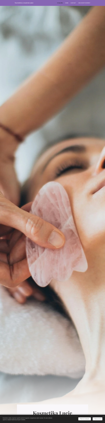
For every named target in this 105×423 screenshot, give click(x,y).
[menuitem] (60, 3)
